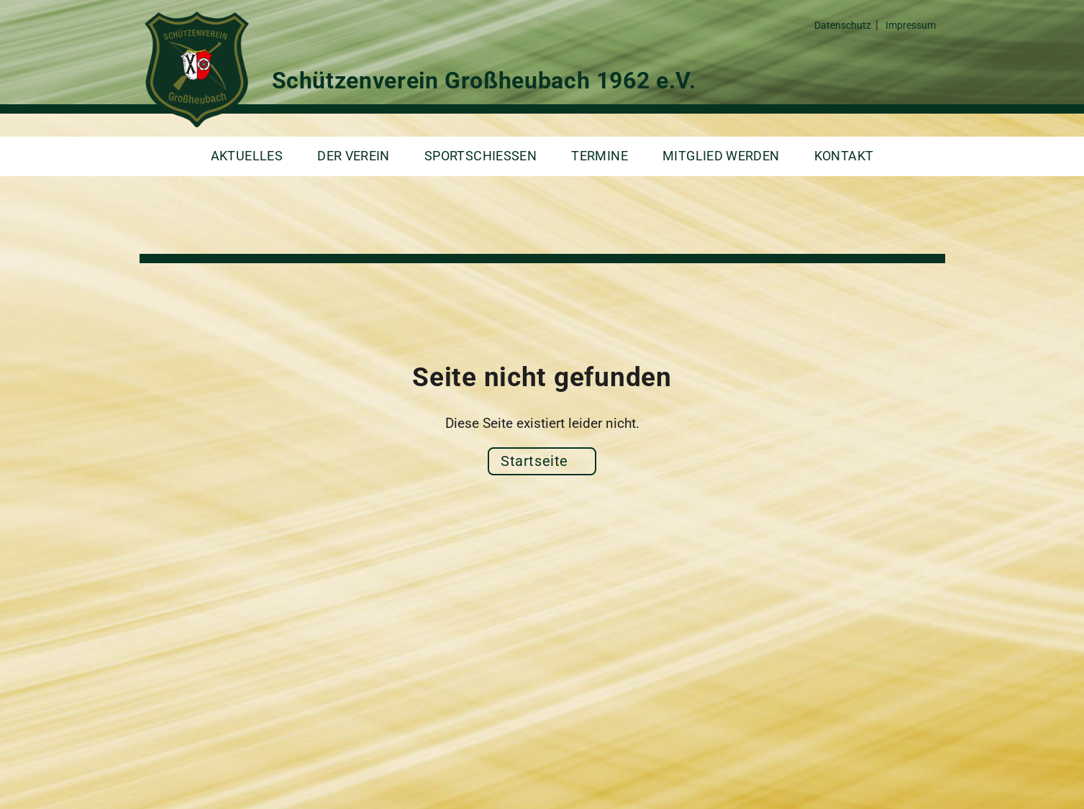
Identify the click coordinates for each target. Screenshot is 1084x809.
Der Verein (353, 155)
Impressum (910, 25)
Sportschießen (480, 155)
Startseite (534, 461)
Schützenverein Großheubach (194, 69)
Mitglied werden (721, 155)
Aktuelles (247, 155)
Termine (599, 155)
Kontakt (844, 155)
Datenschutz (842, 25)
